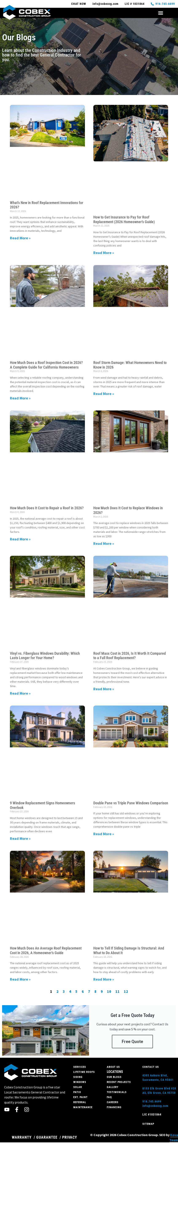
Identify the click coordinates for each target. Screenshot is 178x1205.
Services (79, 1066)
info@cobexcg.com (155, 1106)
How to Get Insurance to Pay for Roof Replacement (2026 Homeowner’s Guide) (124, 219)
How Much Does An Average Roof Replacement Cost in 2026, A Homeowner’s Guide (46, 950)
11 (117, 991)
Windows (79, 1082)
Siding (78, 1077)
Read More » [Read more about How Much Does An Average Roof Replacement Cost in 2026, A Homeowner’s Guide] (20, 979)
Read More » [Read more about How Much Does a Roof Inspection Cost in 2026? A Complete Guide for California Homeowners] (20, 398)
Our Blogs (114, 1077)
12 (126, 991)
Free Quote (132, 1041)
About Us (113, 1066)
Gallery (112, 1087)
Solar (77, 1087)
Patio (77, 1092)
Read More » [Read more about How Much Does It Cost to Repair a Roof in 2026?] (20, 539)
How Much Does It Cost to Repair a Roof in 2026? (47, 508)
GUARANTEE (47, 1137)
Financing (114, 1107)
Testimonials (117, 1092)
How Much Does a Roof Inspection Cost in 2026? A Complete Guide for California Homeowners (46, 364)
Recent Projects (119, 1082)
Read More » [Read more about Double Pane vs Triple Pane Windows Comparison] (103, 833)
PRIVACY (69, 1137)
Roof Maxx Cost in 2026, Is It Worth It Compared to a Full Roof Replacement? (129, 655)
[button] (161, 13)
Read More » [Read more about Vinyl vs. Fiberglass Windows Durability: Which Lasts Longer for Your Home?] (20, 693)
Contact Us (150, 1066)
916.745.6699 (151, 1101)
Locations (115, 1072)
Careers (112, 1102)
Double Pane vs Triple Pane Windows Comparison (130, 803)
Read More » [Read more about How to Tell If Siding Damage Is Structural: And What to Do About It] (103, 979)
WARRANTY (22, 1137)
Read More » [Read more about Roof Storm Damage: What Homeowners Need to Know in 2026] (103, 393)
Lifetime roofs (84, 1071)
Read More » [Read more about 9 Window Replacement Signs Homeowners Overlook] (20, 838)
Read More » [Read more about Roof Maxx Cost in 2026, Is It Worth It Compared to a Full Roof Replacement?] (103, 688)
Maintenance (82, 1107)
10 (109, 991)
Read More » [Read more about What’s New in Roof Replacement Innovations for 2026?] (20, 238)
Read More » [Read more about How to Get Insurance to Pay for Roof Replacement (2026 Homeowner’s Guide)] (103, 252)
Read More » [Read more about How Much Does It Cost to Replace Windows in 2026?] (103, 543)
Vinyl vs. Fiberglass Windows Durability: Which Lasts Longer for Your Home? (45, 655)
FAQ (109, 1097)
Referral (79, 1102)
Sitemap (148, 1123)
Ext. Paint (80, 1097)
